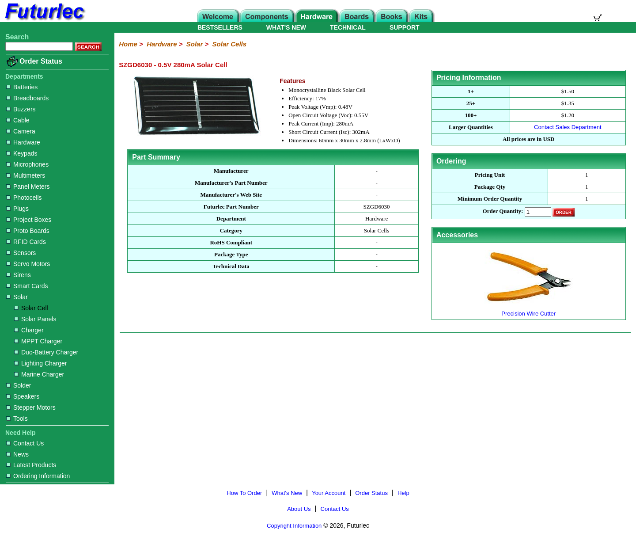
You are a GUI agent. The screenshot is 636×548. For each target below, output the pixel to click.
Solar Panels (35, 319)
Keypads (21, 153)
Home (128, 44)
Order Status (40, 61)
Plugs (17, 208)
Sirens (18, 274)
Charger (29, 330)
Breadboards (27, 98)
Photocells (24, 197)
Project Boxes (28, 219)
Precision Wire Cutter (529, 310)
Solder (18, 385)
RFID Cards (26, 241)
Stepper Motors (31, 407)
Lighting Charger (40, 363)
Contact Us (25, 443)
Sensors (21, 252)
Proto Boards (27, 230)
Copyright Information (294, 525)
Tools (17, 418)
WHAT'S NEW (286, 27)
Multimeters (25, 175)
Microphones (27, 164)
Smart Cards (27, 285)
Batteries (22, 87)
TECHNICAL (348, 27)
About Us (298, 509)
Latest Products (31, 464)
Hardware (23, 142)
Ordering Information (38, 476)
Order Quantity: (503, 211)
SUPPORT (405, 27)
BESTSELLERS (219, 27)
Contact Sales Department (567, 127)
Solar (17, 297)
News (17, 454)
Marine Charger (39, 374)
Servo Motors (28, 263)
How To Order (244, 493)
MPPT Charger (38, 341)
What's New (287, 493)
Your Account (328, 493)
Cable (18, 120)
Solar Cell (31, 308)
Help (403, 493)
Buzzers (21, 109)
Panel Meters (27, 186)
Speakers (22, 396)
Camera (20, 131)
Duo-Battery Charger (46, 352)
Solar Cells (229, 44)
